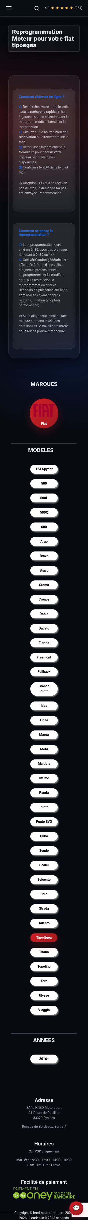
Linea (44, 720)
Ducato (44, 628)
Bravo (44, 570)
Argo (44, 542)
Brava (44, 556)
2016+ (44, 1059)
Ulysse (44, 996)
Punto (43, 807)
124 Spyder (44, 469)
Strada (44, 909)
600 (44, 527)
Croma (44, 585)
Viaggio (44, 1010)
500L (44, 498)
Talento (44, 923)
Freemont (44, 657)
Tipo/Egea (44, 938)
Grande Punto (44, 688)
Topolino (44, 967)
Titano (44, 952)
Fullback (44, 672)
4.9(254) (63, 8)
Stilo (44, 894)
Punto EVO (44, 822)
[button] (36, 8)
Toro (44, 981)
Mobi (44, 749)
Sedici (44, 865)
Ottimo (44, 778)
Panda (44, 793)
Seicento (44, 880)
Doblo (44, 614)
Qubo (44, 836)
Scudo (44, 851)
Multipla (44, 764)
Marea (44, 735)
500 (44, 484)
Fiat (44, 413)
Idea (44, 706)
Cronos (43, 599)
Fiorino (44, 643)
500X (44, 513)
